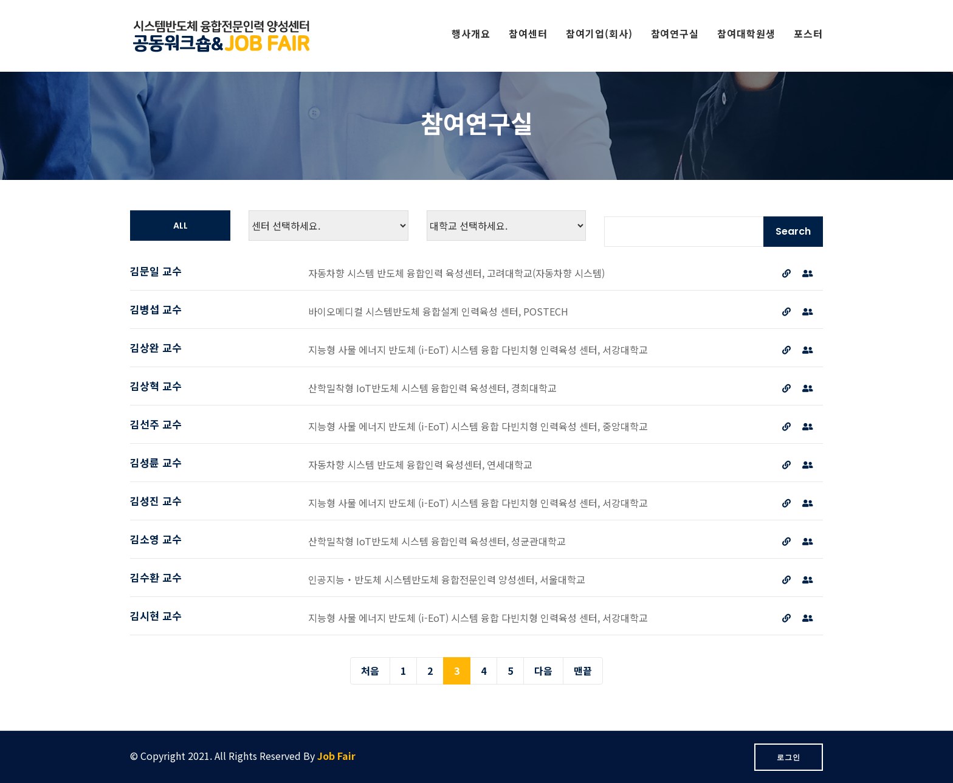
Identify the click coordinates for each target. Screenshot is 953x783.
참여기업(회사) (599, 33)
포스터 (808, 33)
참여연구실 (675, 33)
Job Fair (336, 755)
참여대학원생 (746, 33)
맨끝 (583, 670)
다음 (543, 670)
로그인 (788, 757)
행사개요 (471, 33)
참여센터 (528, 33)
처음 (370, 670)
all (180, 225)
